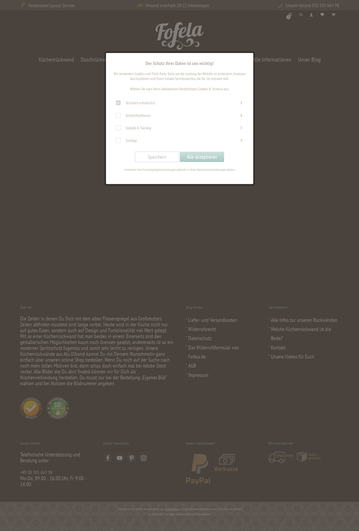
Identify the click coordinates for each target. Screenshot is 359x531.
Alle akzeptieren (202, 156)
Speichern (157, 156)
